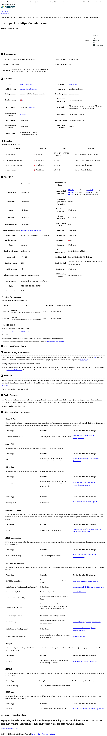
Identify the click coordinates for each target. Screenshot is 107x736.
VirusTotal (32, 107)
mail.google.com (78, 661)
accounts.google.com (90, 661)
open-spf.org (84, 360)
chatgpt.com (77, 587)
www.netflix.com (78, 708)
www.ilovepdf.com (89, 628)
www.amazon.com (78, 557)
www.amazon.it (78, 628)
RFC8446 (71, 190)
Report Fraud (5, 13)
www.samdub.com (35, 230)
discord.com (77, 461)
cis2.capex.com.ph (78, 438)
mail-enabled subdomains (14, 370)
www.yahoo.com (78, 554)
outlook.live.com (99, 587)
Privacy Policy (36, 734)
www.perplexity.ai (78, 622)
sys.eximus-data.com (79, 636)
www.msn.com (77, 482)
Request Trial (14, 728)
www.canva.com (78, 529)
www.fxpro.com (78, 504)
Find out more (5, 728)
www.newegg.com (91, 501)
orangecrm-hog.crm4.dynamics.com (89, 458)
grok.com (88, 622)
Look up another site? (10, 28)
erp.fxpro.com (96, 622)
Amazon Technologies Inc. (28, 89)
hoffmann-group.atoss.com (92, 529)
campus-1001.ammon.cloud (81, 531)
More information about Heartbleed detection (55, 341)
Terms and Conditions (48, 734)
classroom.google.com (80, 581)
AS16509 (23, 114)
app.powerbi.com (93, 581)
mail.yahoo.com (99, 708)
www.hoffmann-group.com (81, 485)
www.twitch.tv (88, 708)
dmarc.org (5, 385)
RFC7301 (71, 194)
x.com (75, 458)
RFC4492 (86, 192)
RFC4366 (71, 192)
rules (95, 357)
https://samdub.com (26, 84)
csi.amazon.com (78, 435)
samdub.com (73, 84)
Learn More (4, 11)
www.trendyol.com (79, 501)
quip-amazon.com (89, 435)
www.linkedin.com (89, 482)
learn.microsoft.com (79, 630)
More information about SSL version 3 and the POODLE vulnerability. (16, 331)
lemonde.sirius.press (79, 592)
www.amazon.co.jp (90, 554)
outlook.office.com (87, 587)
